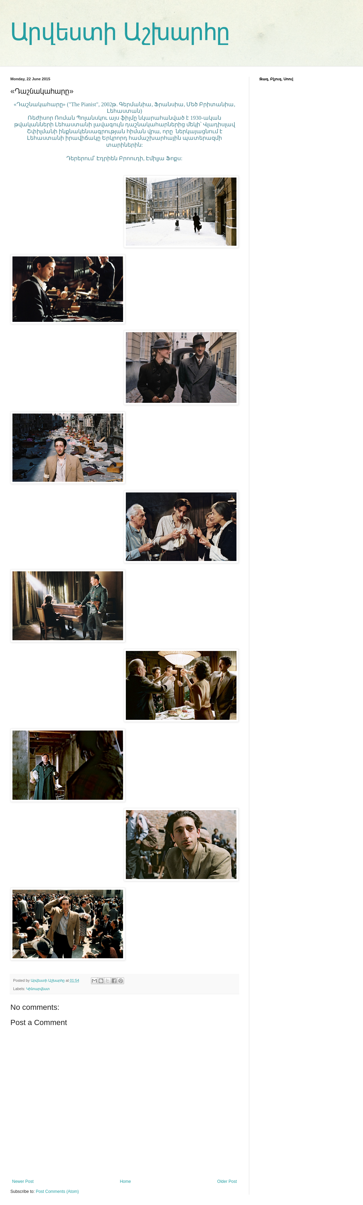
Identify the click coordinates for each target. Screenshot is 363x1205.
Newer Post (23, 1181)
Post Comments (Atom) (57, 1191)
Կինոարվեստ (38, 989)
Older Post (227, 1181)
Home (125, 1181)
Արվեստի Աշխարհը (120, 31)
